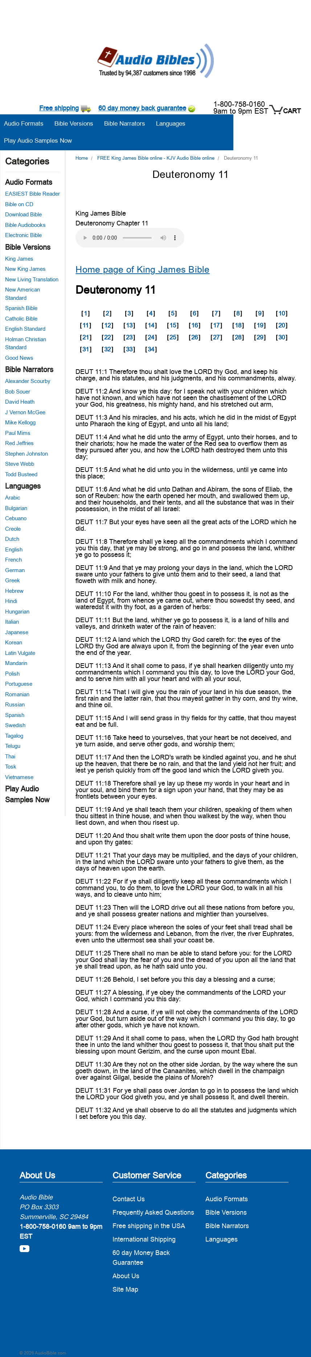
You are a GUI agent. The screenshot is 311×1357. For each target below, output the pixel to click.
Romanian (17, 694)
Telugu (12, 746)
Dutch (12, 539)
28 (238, 337)
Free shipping (59, 108)
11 (85, 325)
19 (260, 325)
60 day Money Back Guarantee (141, 1257)
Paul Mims (17, 433)
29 (260, 337)
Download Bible (23, 214)
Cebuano (15, 518)
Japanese (16, 632)
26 (194, 337)
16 (194, 325)
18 (238, 325)
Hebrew (14, 591)
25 (172, 337)
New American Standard (22, 294)
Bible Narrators (29, 369)
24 (151, 337)
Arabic (12, 497)
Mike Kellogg (20, 422)
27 (216, 337)
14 (151, 325)
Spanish (14, 715)
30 (281, 337)
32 (107, 349)
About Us (125, 1275)
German (15, 570)
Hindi (11, 601)
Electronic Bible (23, 235)
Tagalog (14, 735)
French (13, 559)
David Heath (19, 402)
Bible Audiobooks (25, 225)
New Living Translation (31, 279)
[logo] (156, 62)
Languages (23, 486)
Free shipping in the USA (148, 1225)
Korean (13, 642)
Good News (19, 358)
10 (281, 313)
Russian (15, 704)
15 (172, 325)
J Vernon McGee (25, 412)
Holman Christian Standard (25, 343)
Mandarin (16, 663)
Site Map (125, 1289)
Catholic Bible (21, 318)
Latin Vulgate (20, 653)
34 (151, 349)
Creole (13, 529)
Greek (12, 580)
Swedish (15, 725)
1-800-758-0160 (239, 104)
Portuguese (18, 684)
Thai (10, 756)
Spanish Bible (21, 308)
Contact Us (128, 1198)
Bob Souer (17, 391)
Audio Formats (28, 182)
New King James (25, 269)
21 (85, 337)
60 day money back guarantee (142, 108)
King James (19, 258)
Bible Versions (27, 247)
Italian (12, 621)
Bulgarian (16, 508)
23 (129, 337)
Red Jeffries (19, 443)
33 (129, 349)
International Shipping (144, 1239)
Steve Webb (19, 464)
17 (216, 325)
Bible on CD (19, 204)
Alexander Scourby (27, 381)
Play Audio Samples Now (38, 140)
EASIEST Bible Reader (32, 193)
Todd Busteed (21, 474)
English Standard (25, 329)
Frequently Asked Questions (153, 1212)
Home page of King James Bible (142, 269)
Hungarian (17, 611)
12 (107, 325)
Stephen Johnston (26, 453)
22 (107, 337)
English (13, 549)
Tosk (10, 766)
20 (281, 325)
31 (85, 349)
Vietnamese (19, 777)
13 (129, 325)
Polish (12, 673)
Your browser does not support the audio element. (129, 238)
